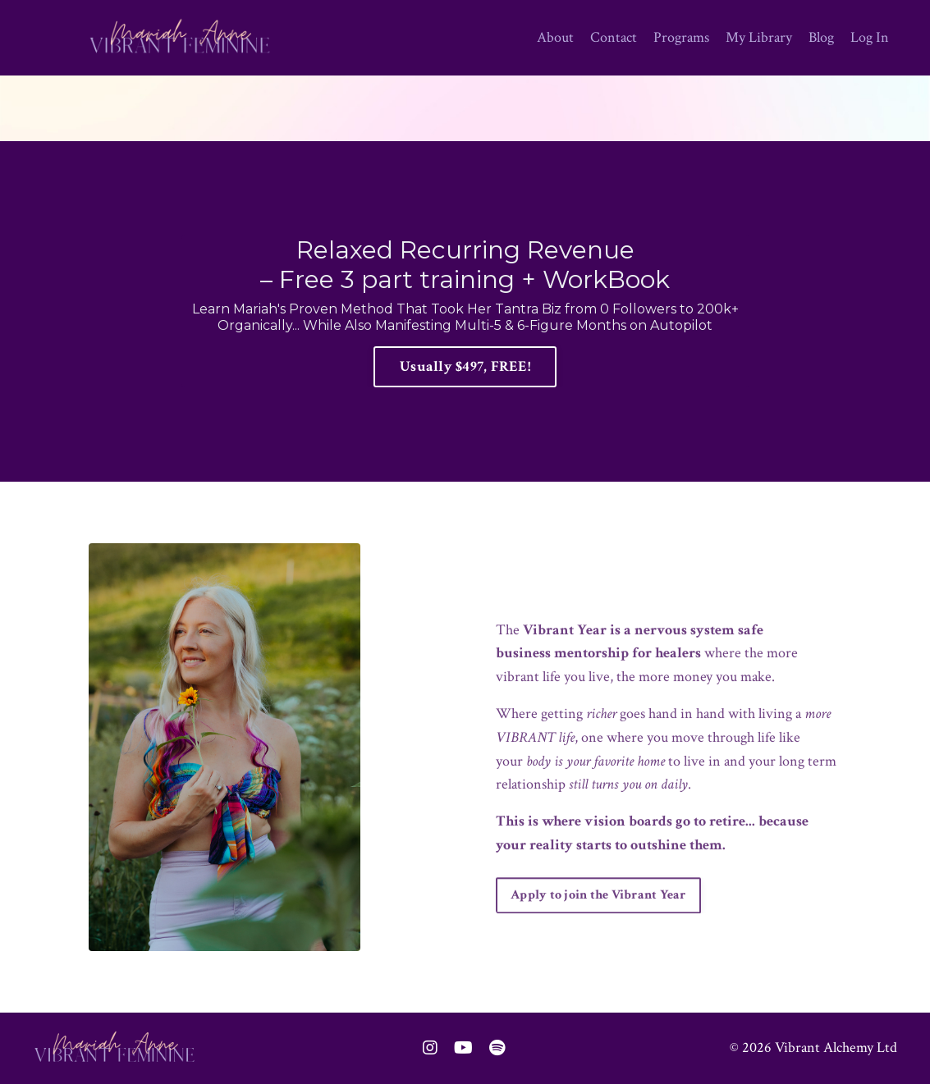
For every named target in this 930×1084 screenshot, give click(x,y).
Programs (681, 37)
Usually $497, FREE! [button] (465, 366)
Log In (869, 37)
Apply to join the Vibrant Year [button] (598, 924)
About (555, 37)
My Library (759, 37)
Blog (821, 37)
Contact (613, 37)
